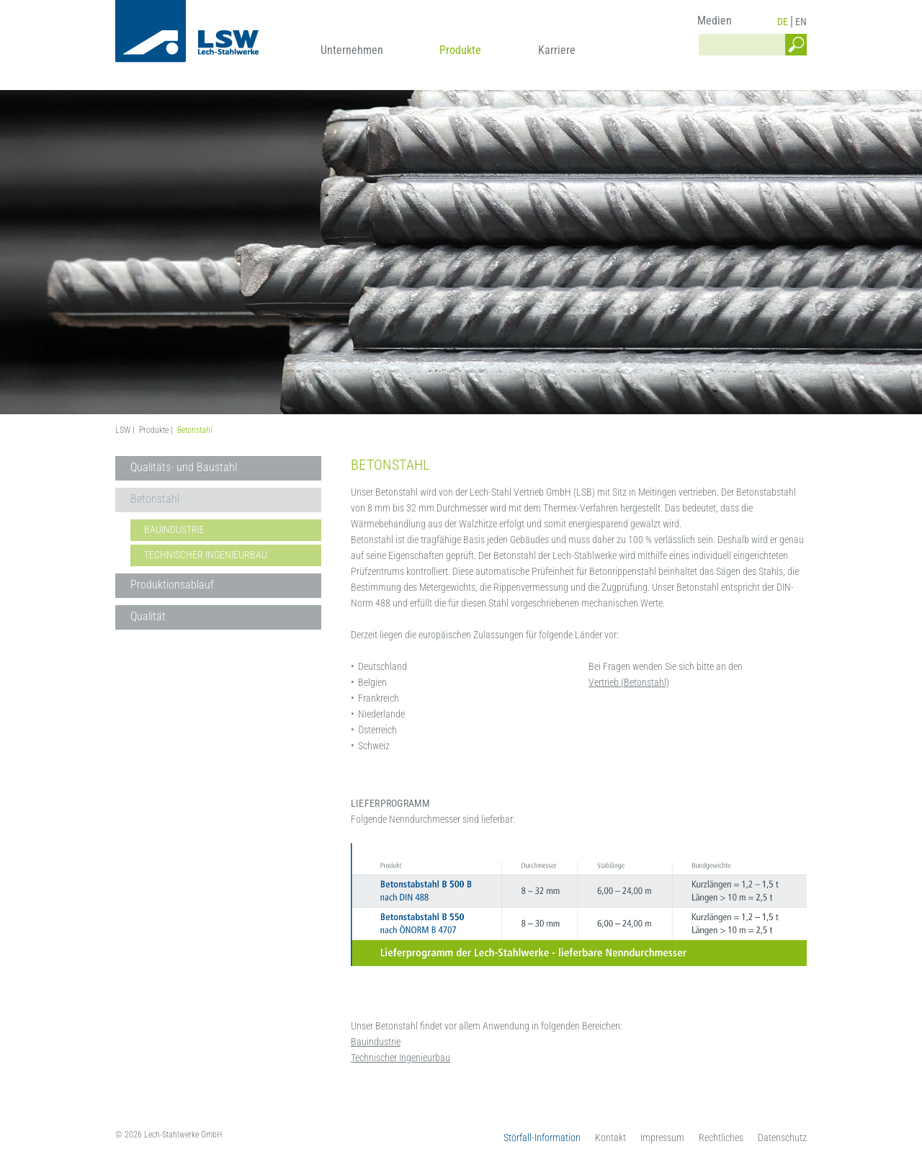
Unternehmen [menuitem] (352, 50)
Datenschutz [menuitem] (782, 1137)
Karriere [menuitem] (557, 50)
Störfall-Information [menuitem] (542, 1137)
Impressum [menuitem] (662, 1137)
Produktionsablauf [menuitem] (172, 584)
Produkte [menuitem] (460, 50)
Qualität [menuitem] (148, 616)
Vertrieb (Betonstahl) (628, 682)
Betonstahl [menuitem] (154, 499)
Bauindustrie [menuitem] (174, 529)
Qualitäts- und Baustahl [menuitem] (183, 467)
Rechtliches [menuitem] (721, 1137)
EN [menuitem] (801, 21)
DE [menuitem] (782, 21)
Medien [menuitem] (714, 20)
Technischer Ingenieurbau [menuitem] (205, 554)
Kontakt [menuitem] (610, 1137)
